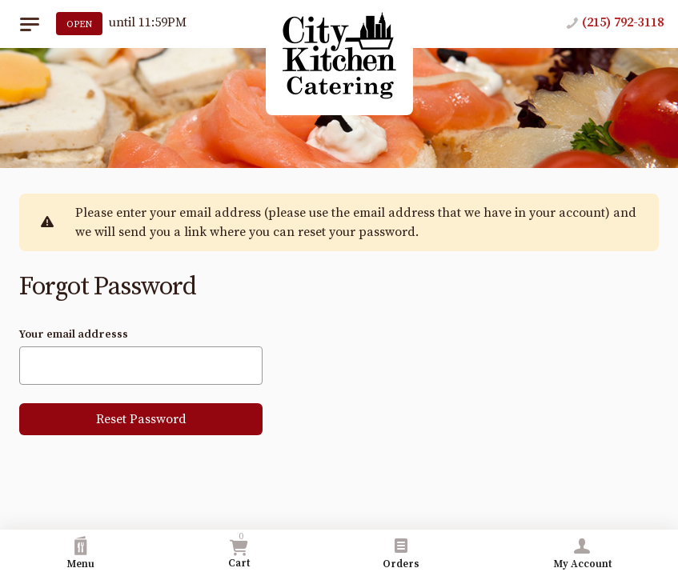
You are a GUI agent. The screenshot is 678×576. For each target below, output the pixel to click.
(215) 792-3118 (623, 22)
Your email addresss (73, 334)
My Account (582, 553)
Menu (80, 553)
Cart (239, 550)
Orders (401, 553)
